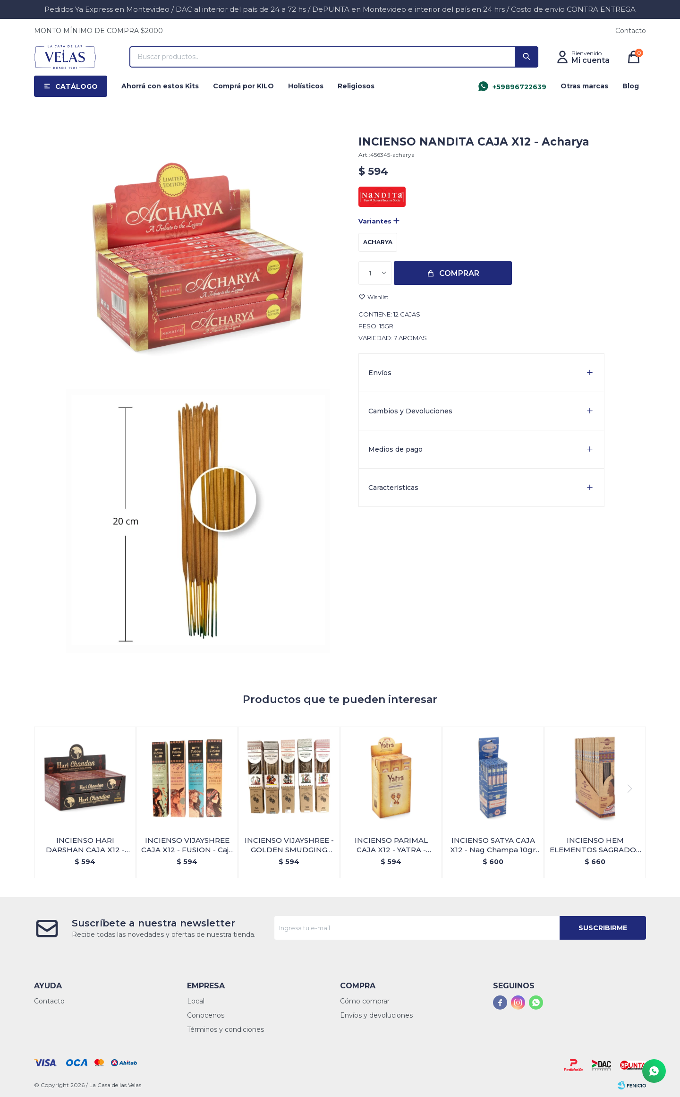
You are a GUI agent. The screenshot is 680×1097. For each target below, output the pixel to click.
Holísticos (305, 86)
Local (195, 1001)
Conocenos (205, 1015)
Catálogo (76, 86)
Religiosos (356, 86)
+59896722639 (519, 87)
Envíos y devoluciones (376, 1015)
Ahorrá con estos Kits (160, 86)
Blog (630, 86)
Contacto (630, 30)
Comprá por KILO (243, 86)
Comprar (459, 273)
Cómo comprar (365, 1001)
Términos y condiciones (225, 1029)
